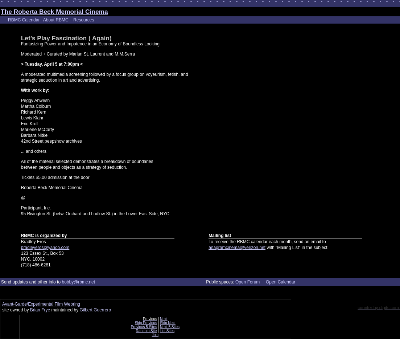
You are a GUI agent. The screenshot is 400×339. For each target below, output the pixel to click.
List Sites (167, 331)
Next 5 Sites (170, 327)
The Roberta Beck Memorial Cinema (54, 11)
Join (155, 335)
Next (164, 319)
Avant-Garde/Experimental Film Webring (41, 304)
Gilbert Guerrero (95, 310)
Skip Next (168, 323)
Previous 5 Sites (144, 327)
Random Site (146, 331)
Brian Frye (40, 310)
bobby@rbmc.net (78, 282)
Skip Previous (146, 323)
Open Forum (247, 282)
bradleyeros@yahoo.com (45, 247)
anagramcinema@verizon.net (237, 247)
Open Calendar (280, 282)
